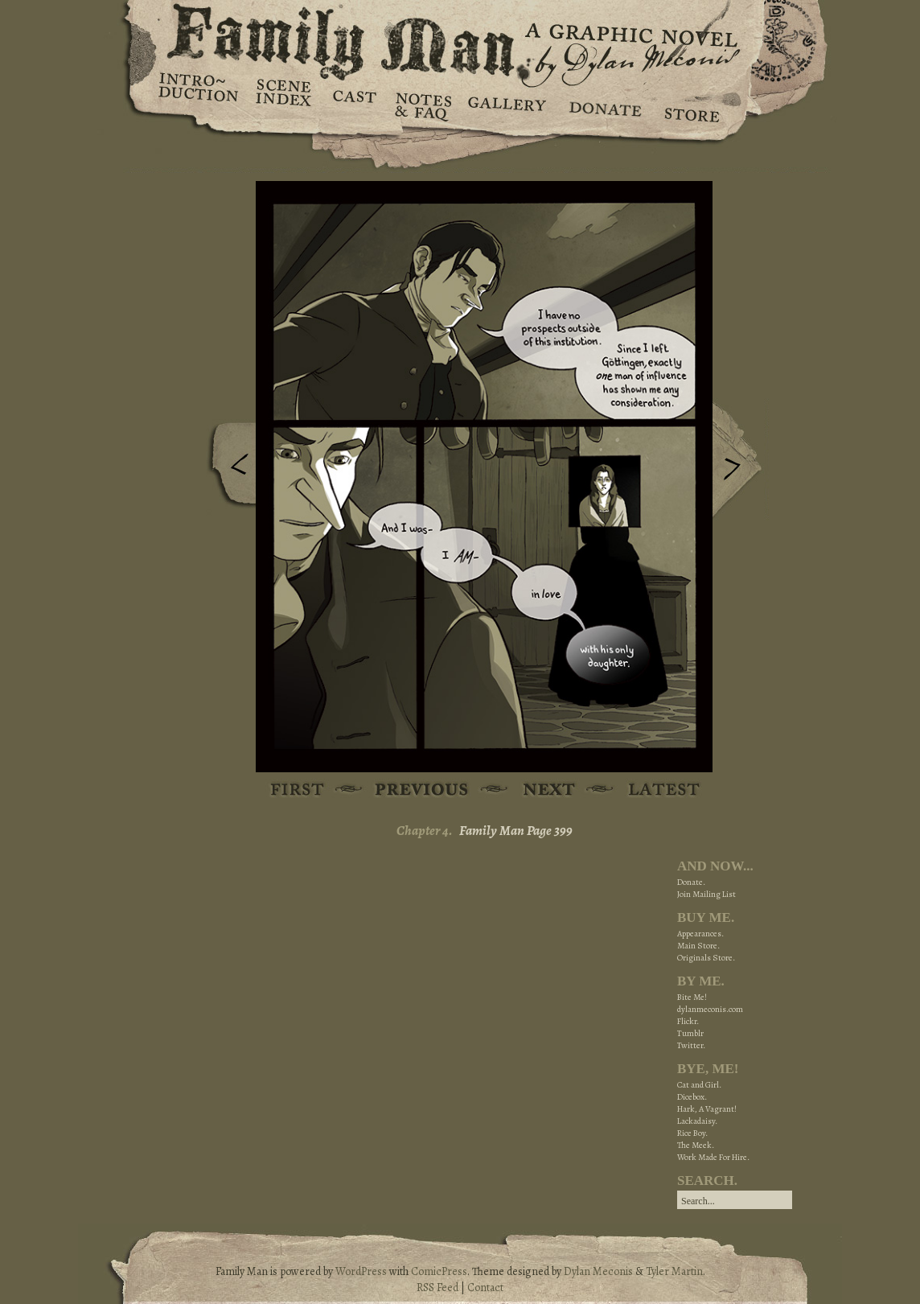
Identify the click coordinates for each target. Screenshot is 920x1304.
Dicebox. (692, 1097)
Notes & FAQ (422, 104)
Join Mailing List (706, 894)
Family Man (460, 38)
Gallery (506, 104)
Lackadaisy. (697, 1121)
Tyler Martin (674, 1271)
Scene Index (285, 104)
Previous (227, 469)
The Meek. (695, 1145)
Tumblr (690, 1033)
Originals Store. (706, 958)
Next (741, 461)
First (298, 790)
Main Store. (698, 946)
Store (691, 104)
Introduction (198, 92)
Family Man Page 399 (516, 830)
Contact (485, 1287)
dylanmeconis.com (710, 1009)
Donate (602, 104)
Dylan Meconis (598, 1271)
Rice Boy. (692, 1133)
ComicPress (439, 1271)
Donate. (691, 882)
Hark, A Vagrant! (707, 1109)
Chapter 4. (424, 830)
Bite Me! (692, 997)
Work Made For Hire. (713, 1157)
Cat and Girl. (699, 1085)
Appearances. (700, 934)
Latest (655, 790)
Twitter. (691, 1045)
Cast (353, 104)
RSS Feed (437, 1287)
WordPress (361, 1271)
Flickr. (688, 1021)
